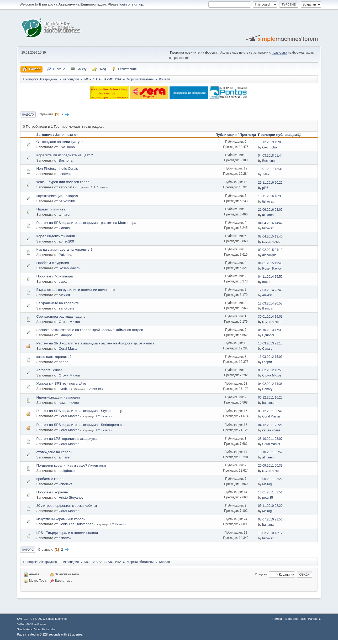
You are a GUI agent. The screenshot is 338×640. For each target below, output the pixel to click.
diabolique (269, 255)
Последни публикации (280, 135)
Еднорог (65, 335)
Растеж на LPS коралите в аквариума (66, 439)
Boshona (66, 160)
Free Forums (38, 624)
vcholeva (66, 484)
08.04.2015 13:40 (270, 236)
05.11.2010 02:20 (270, 506)
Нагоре (28, 549)
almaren (65, 214)
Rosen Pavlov (69, 268)
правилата (279, 52)
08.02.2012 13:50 (270, 370)
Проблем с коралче (52, 492)
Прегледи (248, 135)
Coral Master (69, 348)
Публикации (226, 135)
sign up (137, 4)
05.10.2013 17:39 (270, 330)
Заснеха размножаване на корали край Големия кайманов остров (89, 330)
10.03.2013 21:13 (270, 343)
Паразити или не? (50, 209)
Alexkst (64, 295)
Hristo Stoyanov (71, 497)
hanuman (268, 403)
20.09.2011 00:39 (270, 465)
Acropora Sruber (49, 370)
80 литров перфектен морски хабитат (66, 506)
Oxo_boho (67, 147)
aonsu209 (66, 241)
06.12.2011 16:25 (270, 397)
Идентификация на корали (58, 397)
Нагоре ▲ (314, 618)
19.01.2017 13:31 (270, 169)
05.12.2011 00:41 (270, 411)
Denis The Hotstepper (76, 524)
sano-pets (66, 187)
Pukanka (65, 255)
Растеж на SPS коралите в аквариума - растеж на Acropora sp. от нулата (95, 343)
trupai (63, 281)
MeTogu (267, 484)
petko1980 (67, 201)
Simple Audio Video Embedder (36, 629)
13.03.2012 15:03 (270, 357)
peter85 (267, 497)
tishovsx (65, 174)
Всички (101, 187)
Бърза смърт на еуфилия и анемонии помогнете (75, 290)
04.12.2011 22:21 (270, 425)
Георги (267, 362)
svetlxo (64, 389)
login (123, 4)
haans (63, 362)
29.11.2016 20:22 (270, 182)
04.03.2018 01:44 (270, 155)
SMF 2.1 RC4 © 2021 (30, 618)
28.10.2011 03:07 (270, 439)
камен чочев (271, 242)
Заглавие (44, 135)
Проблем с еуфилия (52, 263)
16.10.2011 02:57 (270, 452)
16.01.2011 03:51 (270, 492)
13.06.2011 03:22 (270, 479)
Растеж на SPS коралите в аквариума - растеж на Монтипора (86, 223)
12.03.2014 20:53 (270, 303)
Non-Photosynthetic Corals (57, 169)
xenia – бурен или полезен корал (62, 182)
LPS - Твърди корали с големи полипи (67, 533)
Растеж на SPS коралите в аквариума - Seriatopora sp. (80, 425)
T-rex (265, 174)
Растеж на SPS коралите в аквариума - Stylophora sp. (79, 411)
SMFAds (22, 624)
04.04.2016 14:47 (270, 223)
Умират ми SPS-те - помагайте (61, 383)
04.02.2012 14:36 (270, 384)
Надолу (28, 114)
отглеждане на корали (54, 452)
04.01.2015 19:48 (270, 263)
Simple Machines (56, 618)
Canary (64, 228)
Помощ (277, 618)
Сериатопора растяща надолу (60, 316)
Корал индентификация (55, 236)
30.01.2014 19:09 (270, 316)
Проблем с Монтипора (54, 276)
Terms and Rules (295, 618)
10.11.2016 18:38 (270, 196)
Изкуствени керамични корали (61, 519)
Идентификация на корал (57, 196)
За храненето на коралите (57, 303)
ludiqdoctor (67, 471)
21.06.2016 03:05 (270, 209)
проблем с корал (50, 479)
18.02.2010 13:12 (270, 533)
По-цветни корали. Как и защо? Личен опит (71, 465)
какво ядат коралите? (53, 357)
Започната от (66, 135)
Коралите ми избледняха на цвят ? (64, 155)
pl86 (265, 188)
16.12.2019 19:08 (270, 142)
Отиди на (261, 574)
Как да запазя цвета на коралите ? (64, 249)
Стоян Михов (69, 322)
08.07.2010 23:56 (270, 519)
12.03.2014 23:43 (270, 290)
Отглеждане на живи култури (59, 142)
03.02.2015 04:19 (270, 250)
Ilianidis (267, 308)
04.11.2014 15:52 (270, 276)
